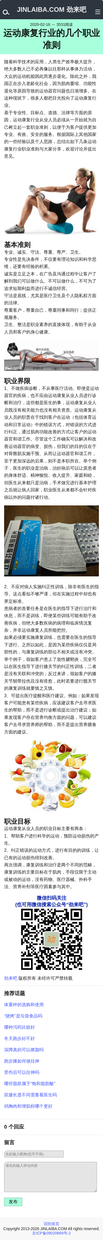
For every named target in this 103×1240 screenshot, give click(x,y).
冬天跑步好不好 (19, 1038)
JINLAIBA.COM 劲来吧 (51, 9)
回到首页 (51, 1224)
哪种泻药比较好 (19, 1027)
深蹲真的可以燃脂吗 (24, 1049)
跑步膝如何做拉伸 (21, 1061)
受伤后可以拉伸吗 (21, 1072)
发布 (13, 1201)
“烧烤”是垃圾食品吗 (23, 1016)
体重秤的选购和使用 (24, 1004)
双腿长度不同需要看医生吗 (30, 1095)
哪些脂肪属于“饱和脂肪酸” (29, 1083)
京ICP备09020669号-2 (51, 1233)
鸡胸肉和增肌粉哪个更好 (28, 1106)
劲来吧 (10, 978)
